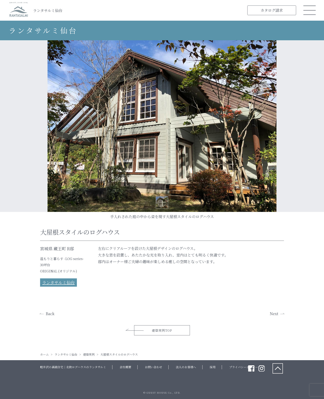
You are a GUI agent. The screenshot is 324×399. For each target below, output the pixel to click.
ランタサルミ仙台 (47, 10)
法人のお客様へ (186, 367)
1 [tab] (162, 202)
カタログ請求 (272, 10)
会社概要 (125, 367)
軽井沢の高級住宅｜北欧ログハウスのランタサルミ (73, 367)
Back (50, 313)
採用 (213, 367)
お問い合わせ (153, 367)
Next (274, 313)
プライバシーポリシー (243, 367)
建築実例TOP (162, 330)
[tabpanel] (162, 126)
